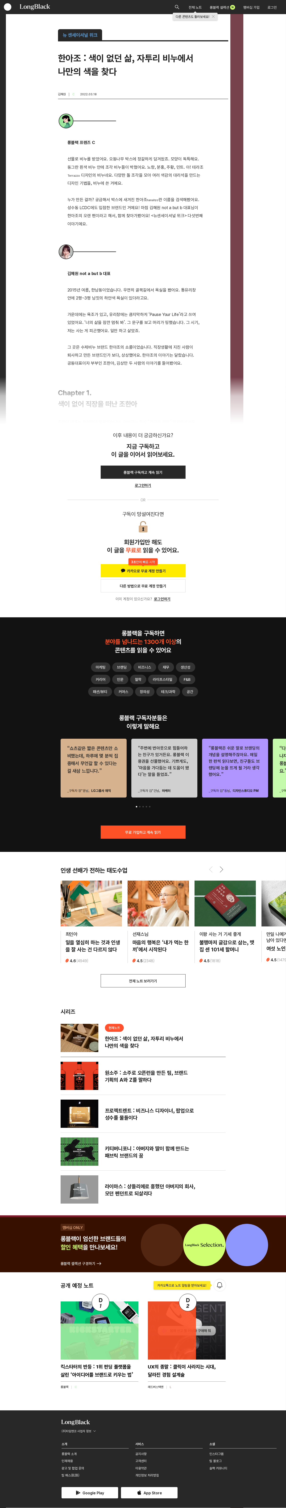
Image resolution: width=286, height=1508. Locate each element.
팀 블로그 (215, 1461)
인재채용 (67, 1461)
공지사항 (141, 1454)
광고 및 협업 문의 (73, 1468)
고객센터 (141, 1461)
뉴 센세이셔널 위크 (80, 34)
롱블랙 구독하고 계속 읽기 (143, 472)
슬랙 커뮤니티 (218, 1468)
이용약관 (141, 1468)
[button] (136, 806)
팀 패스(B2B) (70, 1475)
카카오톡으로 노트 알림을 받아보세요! (182, 1285)
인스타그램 (216, 1454)
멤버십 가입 (251, 7)
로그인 (272, 7)
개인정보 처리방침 (147, 1475)
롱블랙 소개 (69, 1454)
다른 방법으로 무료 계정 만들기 (143, 586)
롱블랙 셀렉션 (222, 7)
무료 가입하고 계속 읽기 (143, 832)
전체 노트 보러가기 (143, 981)
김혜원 (62, 94)
